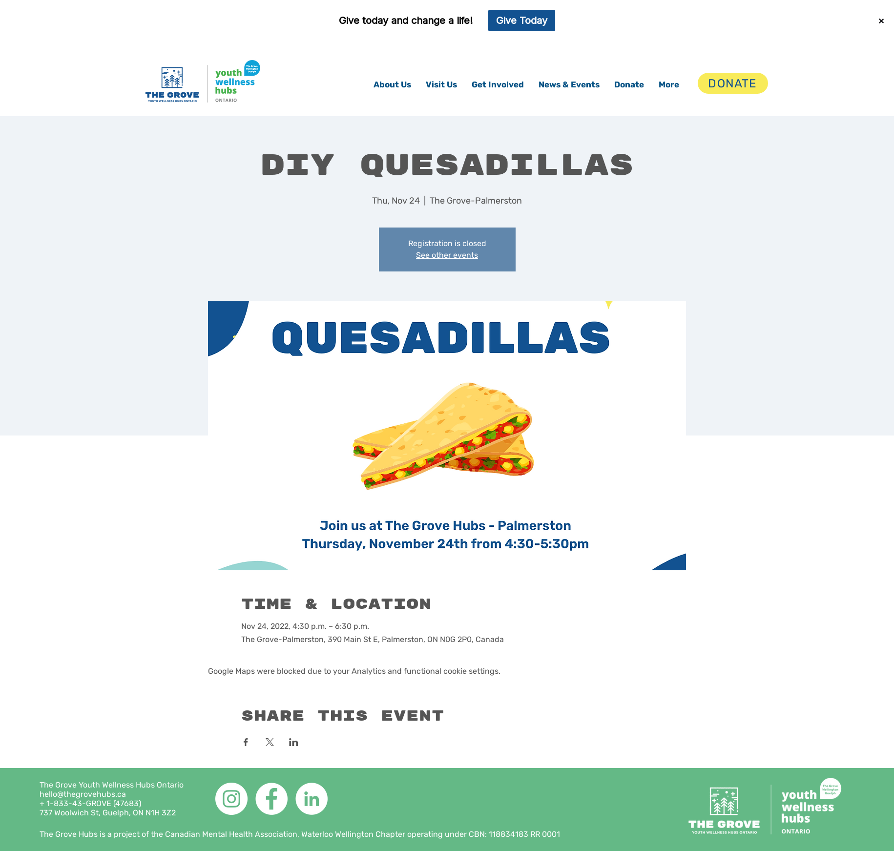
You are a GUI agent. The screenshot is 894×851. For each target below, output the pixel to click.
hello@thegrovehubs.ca (83, 794)
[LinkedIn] (311, 799)
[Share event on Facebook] (245, 742)
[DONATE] (733, 83)
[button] (392, 84)
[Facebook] (271, 799)
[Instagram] (231, 799)
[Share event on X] (269, 742)
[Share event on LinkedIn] (293, 742)
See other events (447, 255)
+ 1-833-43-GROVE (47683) (90, 803)
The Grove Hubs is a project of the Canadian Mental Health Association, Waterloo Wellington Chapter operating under (254, 834)
